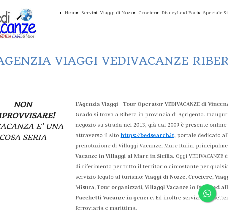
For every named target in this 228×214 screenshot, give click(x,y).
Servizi (89, 12)
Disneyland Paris (181, 12)
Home (71, 12)
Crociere (148, 12)
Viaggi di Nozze (117, 12)
